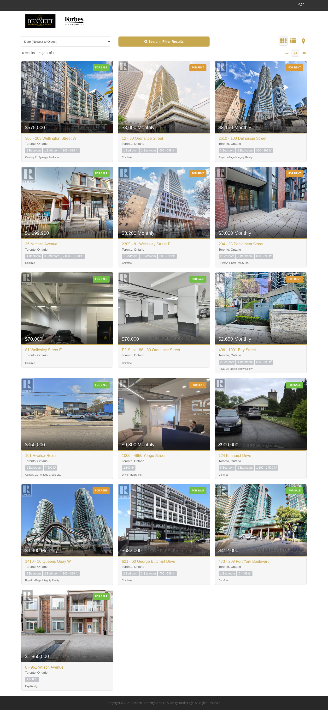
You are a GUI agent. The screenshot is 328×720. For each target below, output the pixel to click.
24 (295, 63)
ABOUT (270, 29)
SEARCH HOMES (215, 29)
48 (304, 63)
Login (302, 4)
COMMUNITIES (246, 29)
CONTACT (293, 29)
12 (286, 63)
